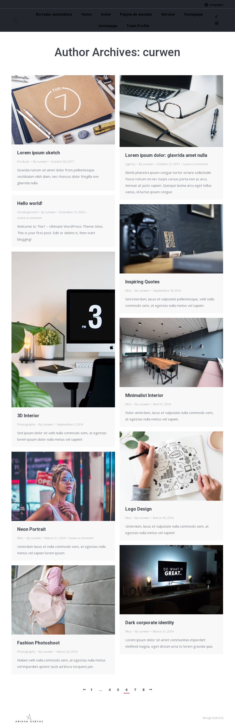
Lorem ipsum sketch (38, 152)
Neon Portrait (31, 529)
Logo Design (138, 509)
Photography (26, 424)
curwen (161, 52)
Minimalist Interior (144, 395)
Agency (130, 164)
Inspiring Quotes (142, 281)
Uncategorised (27, 212)
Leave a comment (195, 164)
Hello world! (29, 203)
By (40, 161)
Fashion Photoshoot (38, 643)
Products (23, 161)
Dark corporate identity (149, 622)
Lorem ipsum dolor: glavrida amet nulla (166, 155)
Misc (128, 290)
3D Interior (28, 415)
